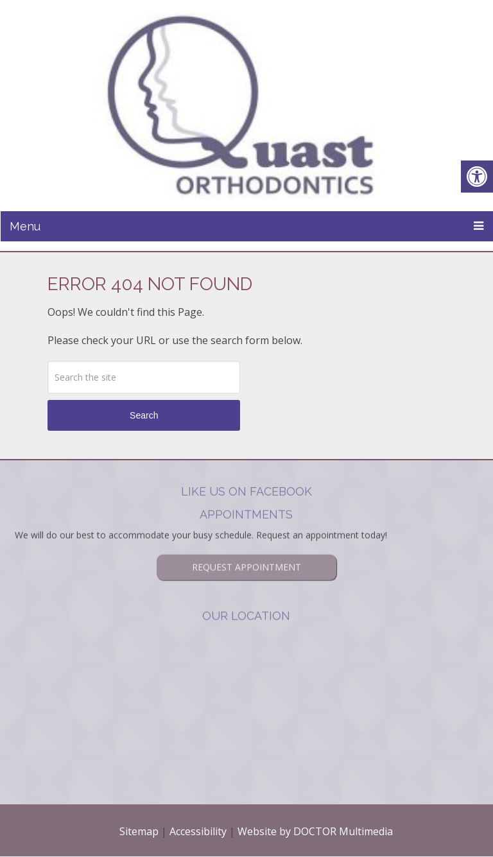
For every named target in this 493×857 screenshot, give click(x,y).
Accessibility (198, 831)
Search (144, 415)
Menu (25, 226)
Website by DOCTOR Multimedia (315, 831)
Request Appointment (246, 550)
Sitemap (139, 831)
